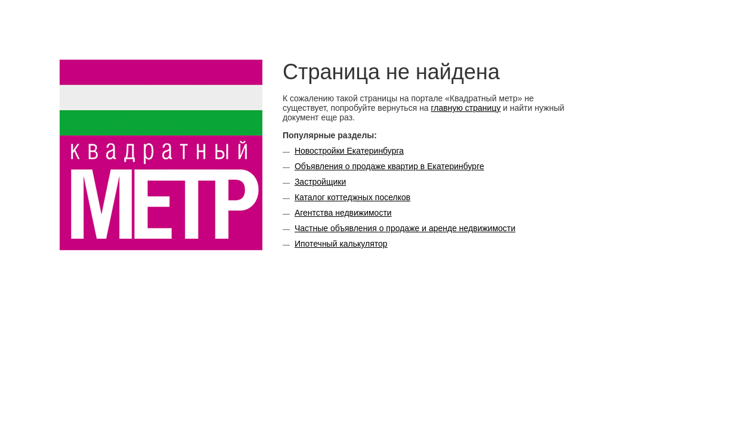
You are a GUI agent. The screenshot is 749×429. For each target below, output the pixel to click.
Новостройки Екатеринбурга (349, 151)
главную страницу (466, 108)
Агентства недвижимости (343, 212)
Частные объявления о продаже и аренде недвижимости (405, 228)
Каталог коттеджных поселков (352, 197)
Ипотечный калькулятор (341, 243)
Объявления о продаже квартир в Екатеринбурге (389, 166)
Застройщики (320, 181)
